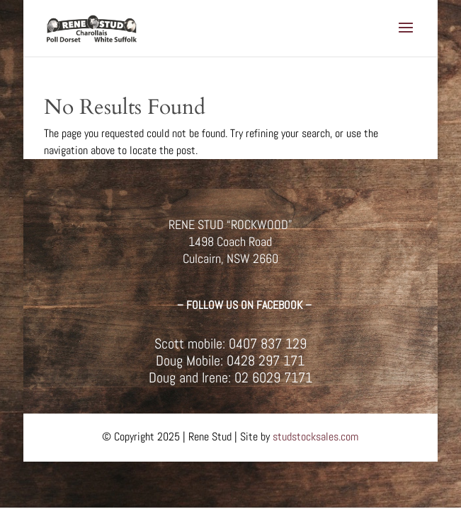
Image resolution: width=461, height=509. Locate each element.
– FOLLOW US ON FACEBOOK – (244, 305)
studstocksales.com (315, 436)
